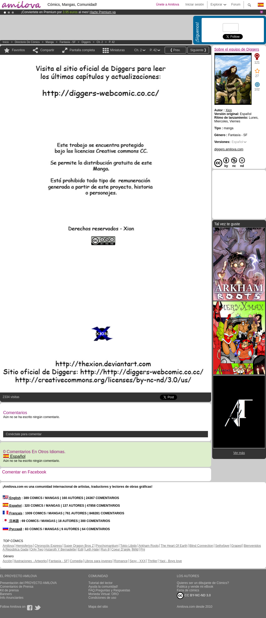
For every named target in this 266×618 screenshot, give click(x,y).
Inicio (6, 42)
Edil (80, 549)
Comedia (76, 561)
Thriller (152, 561)
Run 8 (105, 549)
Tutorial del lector (100, 583)
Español (14, 456)
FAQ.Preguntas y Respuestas (109, 590)
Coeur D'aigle (121, 549)
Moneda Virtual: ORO (103, 594)
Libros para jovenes (98, 561)
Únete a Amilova (167, 4)
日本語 (11, 521)
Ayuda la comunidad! (103, 586)
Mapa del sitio (98, 607)
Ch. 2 (100, 42)
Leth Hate (92, 549)
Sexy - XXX (138, 561)
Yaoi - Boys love (170, 561)
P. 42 (112, 42)
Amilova (8, 546)
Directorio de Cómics (27, 42)
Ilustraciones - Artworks (30, 561)
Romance (120, 561)
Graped (236, 546)
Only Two (36, 549)
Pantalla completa (82, 50)
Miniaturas (117, 50)
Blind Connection (201, 546)
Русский (12, 529)
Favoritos (18, 50)
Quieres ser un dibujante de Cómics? (203, 583)
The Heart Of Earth (174, 546)
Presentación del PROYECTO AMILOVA (28, 583)
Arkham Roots (149, 546)
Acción (7, 561)
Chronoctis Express (48, 546)
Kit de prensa (9, 590)
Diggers (86, 42)
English (12, 498)
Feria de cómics (188, 590)
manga (50, 42)
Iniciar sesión (195, 4)
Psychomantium (107, 546)
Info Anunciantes (11, 598)
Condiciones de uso (102, 598)
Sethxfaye (222, 546)
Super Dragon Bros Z (79, 546)
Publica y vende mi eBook (195, 586)
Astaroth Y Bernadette (60, 549)
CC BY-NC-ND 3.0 (194, 595)
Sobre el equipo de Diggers (236, 49)
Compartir (47, 50)
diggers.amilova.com (228, 149)
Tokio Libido (128, 546)
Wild (135, 549)
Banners (6, 594)
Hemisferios (24, 546)
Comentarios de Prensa (16, 586)
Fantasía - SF (68, 42)
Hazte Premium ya (102, 12)
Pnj (142, 549)
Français (12, 513)
